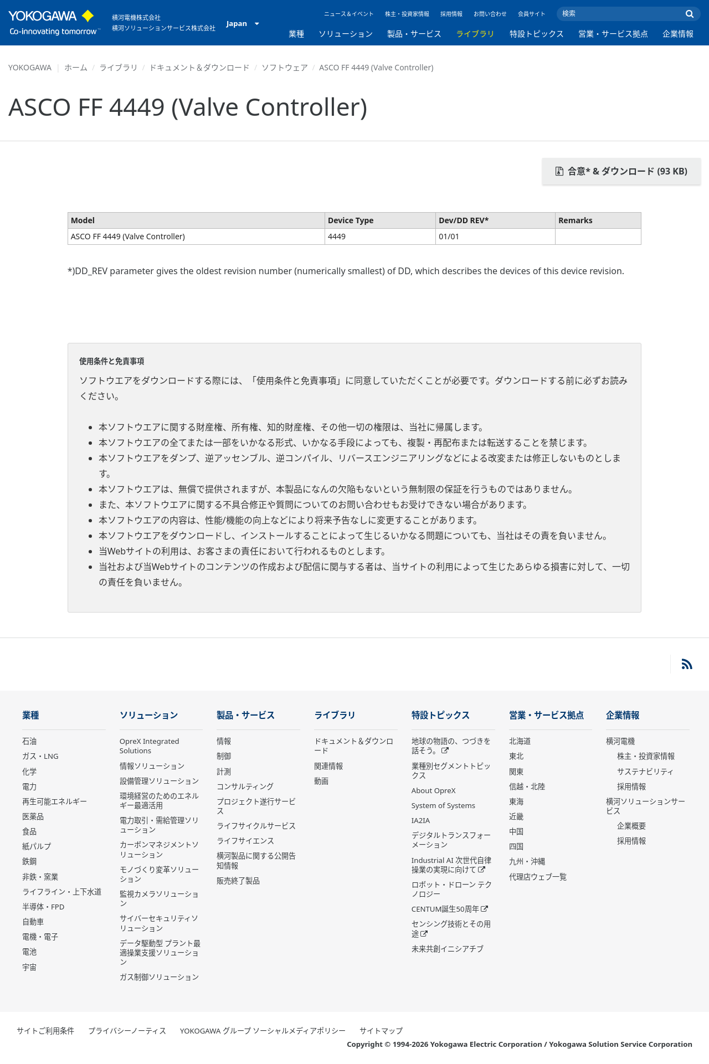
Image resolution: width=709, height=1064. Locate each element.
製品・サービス (414, 33)
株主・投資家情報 (407, 14)
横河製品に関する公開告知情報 (256, 860)
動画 (321, 781)
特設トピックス (537, 33)
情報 (224, 741)
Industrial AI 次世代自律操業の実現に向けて (451, 865)
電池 (29, 952)
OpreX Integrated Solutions (149, 745)
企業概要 (631, 826)
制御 (224, 756)
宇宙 (29, 967)
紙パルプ (36, 846)
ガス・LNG (40, 756)
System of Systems (443, 805)
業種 (296, 33)
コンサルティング (245, 786)
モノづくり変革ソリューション (159, 874)
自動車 (33, 922)
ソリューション (345, 33)
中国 (516, 831)
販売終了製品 (238, 881)
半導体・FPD (43, 907)
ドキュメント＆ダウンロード (199, 67)
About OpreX (434, 790)
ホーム (76, 67)
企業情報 (677, 33)
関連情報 (328, 766)
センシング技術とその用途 (451, 928)
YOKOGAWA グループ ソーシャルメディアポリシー (263, 1031)
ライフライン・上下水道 (61, 892)
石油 (29, 741)
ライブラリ (475, 33)
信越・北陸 (527, 786)
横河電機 (620, 741)
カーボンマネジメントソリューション (159, 849)
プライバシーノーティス (127, 1031)
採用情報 (451, 14)
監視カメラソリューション (159, 898)
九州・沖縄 (527, 861)
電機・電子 (40, 937)
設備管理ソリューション (159, 781)
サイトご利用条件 (45, 1031)
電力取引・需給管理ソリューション (159, 825)
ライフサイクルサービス (256, 826)
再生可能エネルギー (54, 801)
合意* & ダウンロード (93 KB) (621, 171)
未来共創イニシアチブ (448, 949)
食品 (29, 831)
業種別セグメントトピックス (451, 770)
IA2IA (421, 820)
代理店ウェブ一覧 (538, 877)
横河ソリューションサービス (645, 806)
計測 (224, 772)
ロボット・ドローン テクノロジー (452, 889)
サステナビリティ (645, 772)
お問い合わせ (490, 14)
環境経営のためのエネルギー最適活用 (159, 800)
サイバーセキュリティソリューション (159, 923)
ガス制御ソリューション (159, 977)
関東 (516, 772)
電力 (29, 786)
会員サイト (532, 14)
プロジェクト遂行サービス (256, 806)
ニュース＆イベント (349, 14)
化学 (29, 772)
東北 (516, 756)
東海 (516, 801)
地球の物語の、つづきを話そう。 (451, 745)
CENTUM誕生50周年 (445, 909)
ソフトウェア (284, 67)
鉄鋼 (29, 861)
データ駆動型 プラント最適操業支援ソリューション (160, 952)
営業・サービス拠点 (613, 33)
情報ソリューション (152, 766)
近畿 (516, 816)
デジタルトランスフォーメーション (451, 840)
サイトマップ (381, 1031)
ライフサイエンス (245, 841)
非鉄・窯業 (40, 877)
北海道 (520, 741)
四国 (516, 846)
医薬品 (33, 816)
